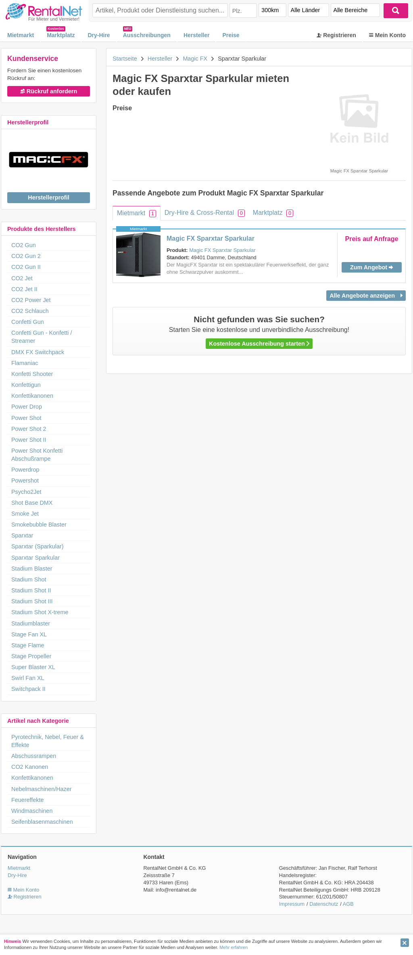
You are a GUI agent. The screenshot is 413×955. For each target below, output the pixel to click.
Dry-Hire (99, 35)
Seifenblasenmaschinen (42, 822)
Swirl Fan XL (27, 678)
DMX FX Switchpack (37, 352)
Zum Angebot (371, 267)
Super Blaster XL (33, 667)
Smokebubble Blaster (39, 524)
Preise (230, 35)
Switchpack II (28, 689)
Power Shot (26, 418)
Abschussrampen (33, 756)
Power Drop (26, 406)
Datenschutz (323, 904)
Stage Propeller (31, 656)
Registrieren (336, 35)
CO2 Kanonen (29, 767)
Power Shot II (28, 440)
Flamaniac (24, 363)
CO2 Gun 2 (26, 256)
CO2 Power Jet (31, 300)
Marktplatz (61, 35)
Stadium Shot (28, 579)
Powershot (25, 480)
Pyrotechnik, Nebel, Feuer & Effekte (47, 741)
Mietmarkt (20, 35)
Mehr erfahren (233, 947)
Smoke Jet (25, 513)
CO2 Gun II (26, 267)
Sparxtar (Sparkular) (37, 546)
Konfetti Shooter (32, 374)
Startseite (125, 58)
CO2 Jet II (24, 289)
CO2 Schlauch (30, 311)
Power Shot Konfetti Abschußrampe (37, 454)
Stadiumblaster (30, 623)
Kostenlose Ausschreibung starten (259, 343)
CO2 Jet (22, 278)
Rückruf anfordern (48, 91)
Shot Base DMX (31, 503)
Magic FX (195, 58)
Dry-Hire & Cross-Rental (205, 213)
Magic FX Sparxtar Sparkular (210, 238)
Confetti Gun (27, 322)
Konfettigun (26, 385)
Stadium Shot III (31, 601)
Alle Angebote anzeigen (366, 295)
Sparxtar (22, 535)
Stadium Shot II (31, 590)
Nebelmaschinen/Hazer (41, 789)
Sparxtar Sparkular (35, 557)
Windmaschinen (31, 811)
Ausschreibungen (147, 35)
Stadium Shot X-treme (40, 612)
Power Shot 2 (28, 429)
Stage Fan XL (29, 634)
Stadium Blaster (31, 568)
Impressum (292, 904)
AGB (348, 904)
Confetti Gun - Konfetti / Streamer (41, 337)
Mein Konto (387, 35)
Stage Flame (27, 645)
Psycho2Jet (26, 492)
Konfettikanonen (32, 395)
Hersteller (197, 35)
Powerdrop (25, 469)
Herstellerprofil (48, 197)
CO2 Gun (23, 245)
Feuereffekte (27, 800)
